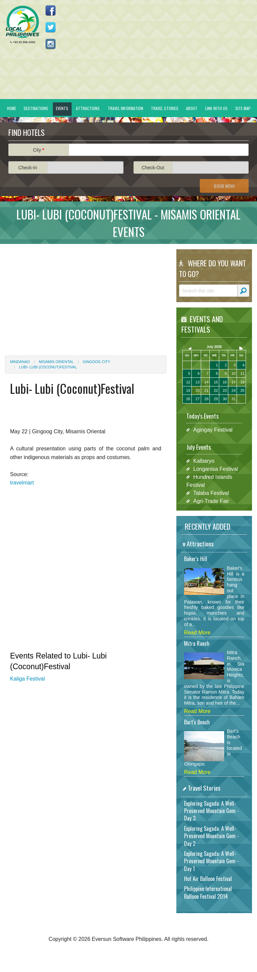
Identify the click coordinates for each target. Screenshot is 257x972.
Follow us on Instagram (51, 44)
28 (206, 399)
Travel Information (125, 108)
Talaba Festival (211, 493)
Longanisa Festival (215, 469)
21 (206, 390)
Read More (197, 632)
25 (242, 390)
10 (234, 373)
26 (188, 399)
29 (216, 399)
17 (234, 382)
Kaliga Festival (27, 679)
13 (197, 382)
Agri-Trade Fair (211, 501)
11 (242, 373)
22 (216, 390)
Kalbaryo (204, 461)
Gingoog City (96, 362)
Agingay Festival (213, 430)
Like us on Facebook (51, 10)
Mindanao (20, 362)
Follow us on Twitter (51, 27)
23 (225, 390)
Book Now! (224, 185)
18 (242, 382)
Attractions (88, 108)
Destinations (36, 108)
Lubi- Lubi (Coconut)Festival (48, 367)
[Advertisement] (85, 296)
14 (206, 382)
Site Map (243, 108)
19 (188, 390)
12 (188, 382)
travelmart (22, 482)
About (191, 108)
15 (216, 382)
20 (197, 390)
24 (234, 390)
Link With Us (216, 108)
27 (197, 399)
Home (11, 108)
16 (225, 382)
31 (234, 399)
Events (62, 108)
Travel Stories (164, 108)
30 (225, 399)
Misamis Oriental (56, 362)
